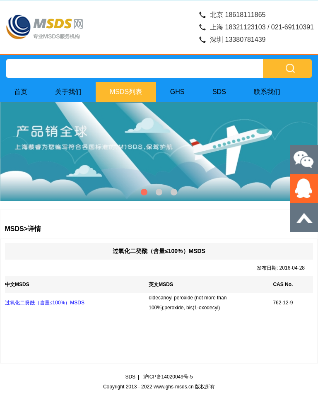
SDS (219, 91)
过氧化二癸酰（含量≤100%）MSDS (44, 303)
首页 (20, 91)
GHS (177, 91)
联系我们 (267, 91)
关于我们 (68, 91)
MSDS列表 (126, 91)
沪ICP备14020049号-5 (168, 377)
